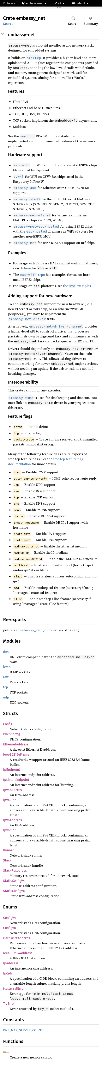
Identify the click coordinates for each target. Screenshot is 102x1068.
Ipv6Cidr (9, 830)
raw (5, 677)
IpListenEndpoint (16, 780)
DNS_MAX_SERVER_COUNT (23, 1030)
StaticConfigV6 (14, 891)
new (6, 1052)
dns (5, 652)
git (58, 3)
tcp (5, 687)
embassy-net (33, 3)
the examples (77, 285)
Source (8, 24)
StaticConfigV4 (14, 881)
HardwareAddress (16, 938)
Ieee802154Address (17, 953)
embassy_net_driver (38, 630)
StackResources (15, 870)
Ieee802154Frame (16, 754)
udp (6, 697)
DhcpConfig (11, 734)
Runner (8, 850)
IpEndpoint (11, 770)
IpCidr (7, 973)
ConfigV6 (9, 928)
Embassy (9, 3)
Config (7, 724)
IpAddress (10, 963)
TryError (9, 1004)
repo (32, 274)
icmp (7, 667)
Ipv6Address (12, 820)
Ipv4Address (12, 790)
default (79, 3)
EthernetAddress (15, 744)
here (27, 268)
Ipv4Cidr (9, 800)
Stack (7, 860)
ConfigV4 (9, 918)
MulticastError (14, 988)
